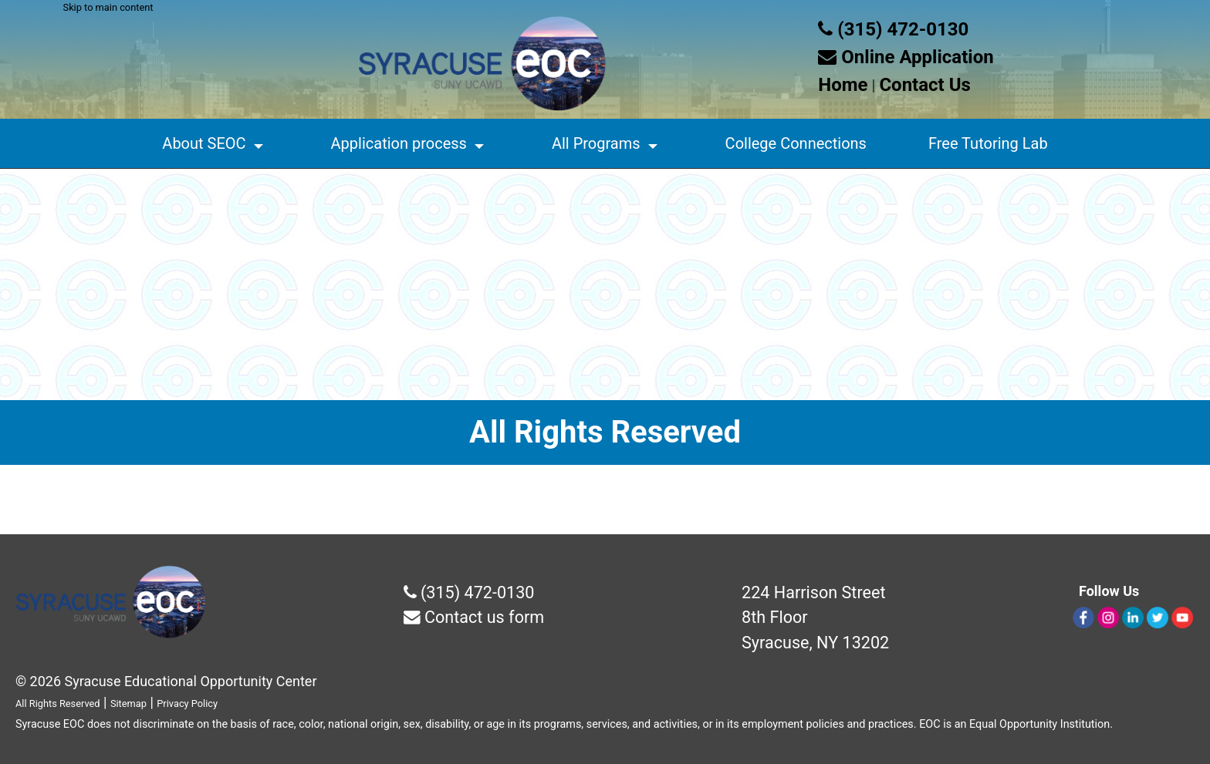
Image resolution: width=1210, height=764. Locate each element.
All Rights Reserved (57, 703)
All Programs (596, 143)
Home (842, 85)
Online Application (905, 57)
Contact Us (924, 85)
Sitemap (128, 703)
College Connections (796, 143)
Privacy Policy (187, 703)
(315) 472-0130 (893, 29)
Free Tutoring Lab (988, 143)
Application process (399, 143)
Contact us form (474, 617)
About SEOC (203, 143)
